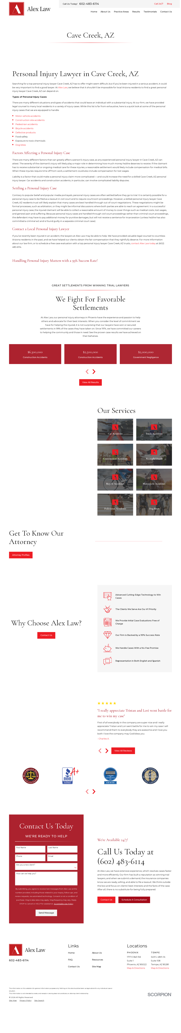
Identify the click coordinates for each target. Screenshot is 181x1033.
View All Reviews (127, 750)
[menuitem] (13, 1000)
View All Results (90, 382)
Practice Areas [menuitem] (121, 11)
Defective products (25, 132)
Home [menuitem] (94, 11)
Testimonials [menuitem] (150, 11)
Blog (169, 4)
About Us (97, 953)
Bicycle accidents (24, 128)
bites (23, 145)
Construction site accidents (30, 120)
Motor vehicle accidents (28, 116)
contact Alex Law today (143, 243)
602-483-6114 (89, 4)
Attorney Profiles (17, 555)
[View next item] (94, 371)
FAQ (70, 959)
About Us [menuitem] (105, 11)
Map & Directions (136, 968)
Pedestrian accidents (26, 124)
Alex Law (62, 87)
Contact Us (42, 635)
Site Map (96, 966)
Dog (18, 145)
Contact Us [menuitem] (166, 11)
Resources (97, 959)
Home (71, 953)
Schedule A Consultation (138, 899)
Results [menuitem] (136, 11)
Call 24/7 (158, 4)
